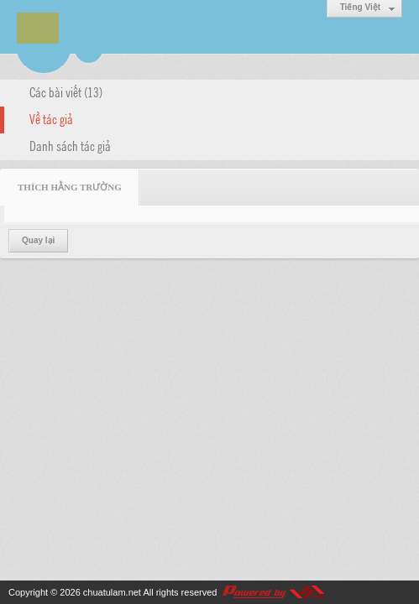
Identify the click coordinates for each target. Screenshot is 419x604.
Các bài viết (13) (65, 91)
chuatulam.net (112, 592)
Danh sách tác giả (70, 145)
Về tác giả (51, 118)
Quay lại (38, 240)
